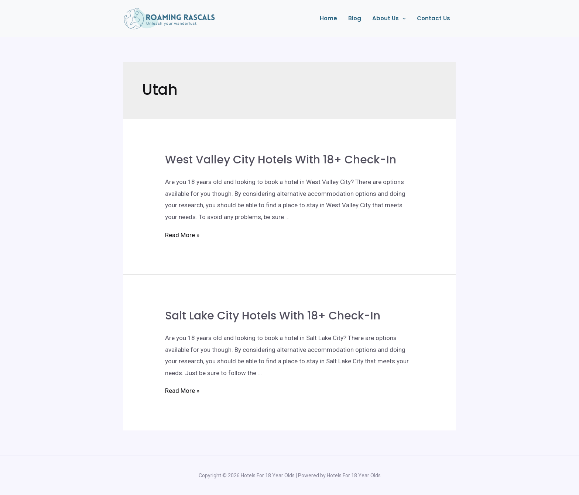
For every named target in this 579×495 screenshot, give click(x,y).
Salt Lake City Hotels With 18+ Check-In (272, 315)
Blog (354, 18)
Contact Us (433, 18)
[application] (402, 18)
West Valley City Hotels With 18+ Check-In (280, 159)
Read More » (182, 235)
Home (328, 18)
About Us (389, 18)
